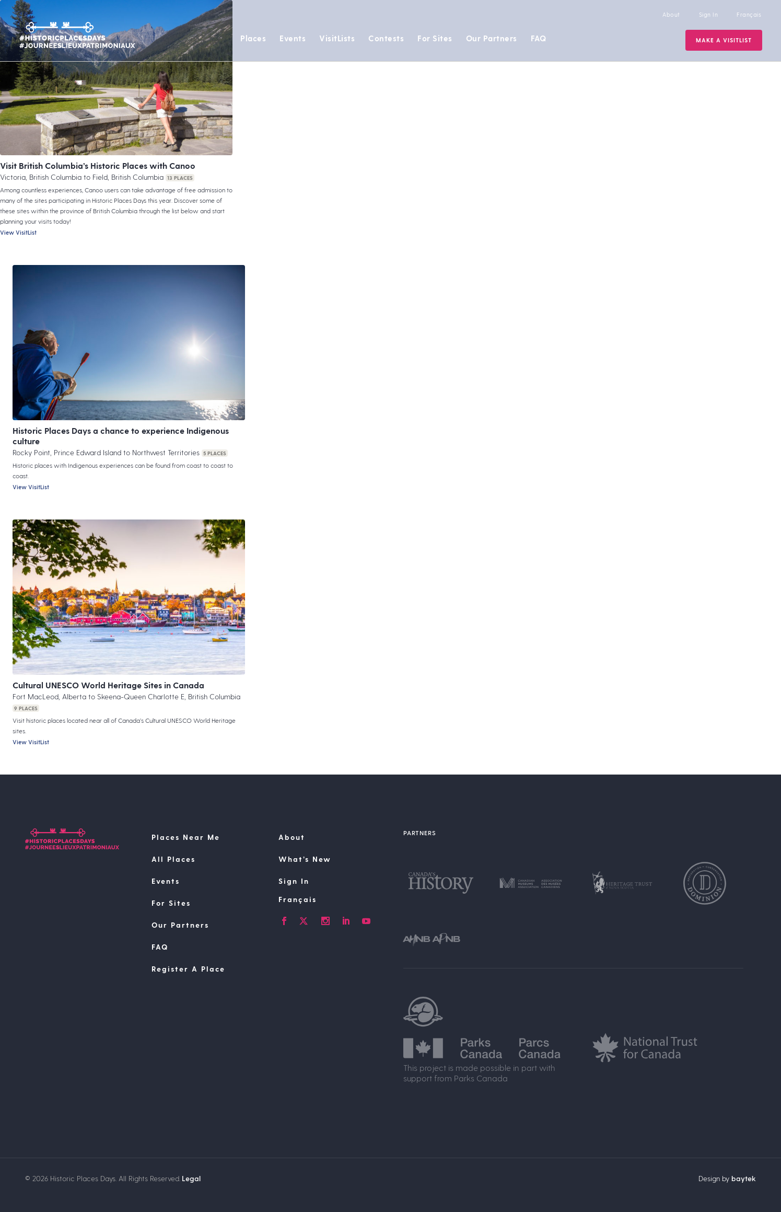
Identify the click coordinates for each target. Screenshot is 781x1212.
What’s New (304, 859)
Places (253, 38)
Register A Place (188, 968)
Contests (386, 38)
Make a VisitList (723, 40)
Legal (191, 1178)
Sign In (707, 14)
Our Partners (491, 38)
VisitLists (337, 38)
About (670, 14)
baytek (743, 1178)
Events (292, 38)
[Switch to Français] (334, 899)
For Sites (434, 38)
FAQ (538, 38)
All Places (173, 859)
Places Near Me (185, 837)
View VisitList (18, 232)
